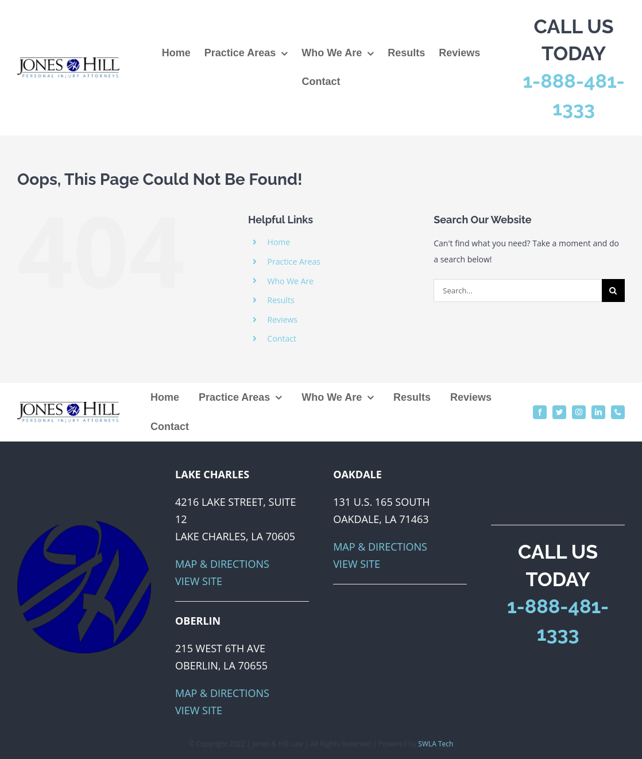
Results (281, 300)
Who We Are (291, 281)
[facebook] (540, 412)
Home (279, 242)
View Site (198, 581)
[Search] (613, 290)
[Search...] (518, 290)
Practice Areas (294, 261)
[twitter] (559, 412)
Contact (282, 338)
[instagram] (579, 412)
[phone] (618, 412)
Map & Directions (222, 564)
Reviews (282, 319)
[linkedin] (598, 412)
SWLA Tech (435, 744)
